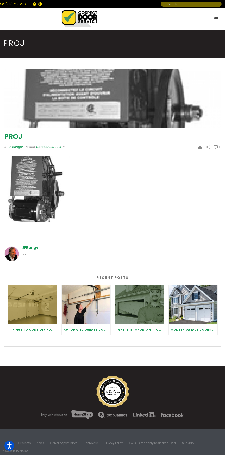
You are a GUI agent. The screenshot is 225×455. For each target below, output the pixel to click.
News (40, 443)
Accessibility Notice (15, 451)
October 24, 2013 (48, 147)
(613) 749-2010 (15, 4)
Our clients (24, 443)
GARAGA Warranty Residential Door (152, 443)
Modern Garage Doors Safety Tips (194, 329)
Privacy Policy (114, 443)
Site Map (188, 443)
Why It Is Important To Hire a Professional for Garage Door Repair (140, 329)
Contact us (91, 443)
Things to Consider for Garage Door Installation (33, 329)
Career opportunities (63, 443)
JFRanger (16, 147)
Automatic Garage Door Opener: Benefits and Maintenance (87, 329)
